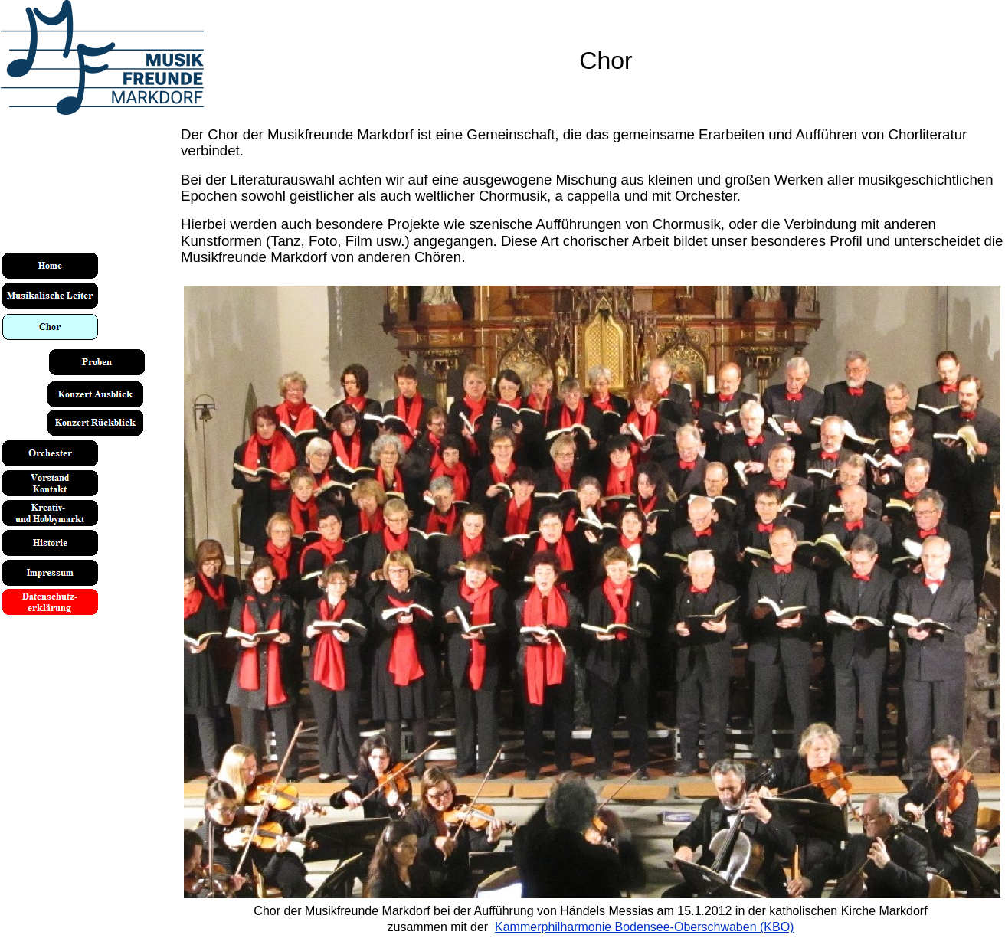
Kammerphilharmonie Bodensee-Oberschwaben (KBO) (644, 926)
